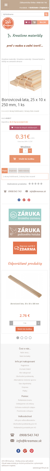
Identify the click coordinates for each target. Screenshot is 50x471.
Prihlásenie (34, 7)
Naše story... (25, 352)
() (29, 22)
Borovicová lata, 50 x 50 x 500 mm (25, 303)
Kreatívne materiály (27, 35)
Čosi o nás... (25, 348)
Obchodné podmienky (25, 376)
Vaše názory (23, 170)
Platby (25, 391)
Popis (4, 170)
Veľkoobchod (25, 416)
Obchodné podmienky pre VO (25, 424)
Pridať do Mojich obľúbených (25, 127)
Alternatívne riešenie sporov (25, 380)
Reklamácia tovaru (25, 400)
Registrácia (44, 7)
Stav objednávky (25, 383)
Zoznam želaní (25, 369)
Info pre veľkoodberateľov (25, 420)
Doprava (12, 170)
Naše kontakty (25, 356)
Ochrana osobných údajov (25, 407)
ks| (43, 22)
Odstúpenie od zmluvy (25, 404)
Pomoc (25, 396)
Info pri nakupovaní (25, 361)
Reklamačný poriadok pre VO (25, 427)
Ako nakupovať (25, 373)
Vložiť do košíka (26, 158)
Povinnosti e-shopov (25, 411)
